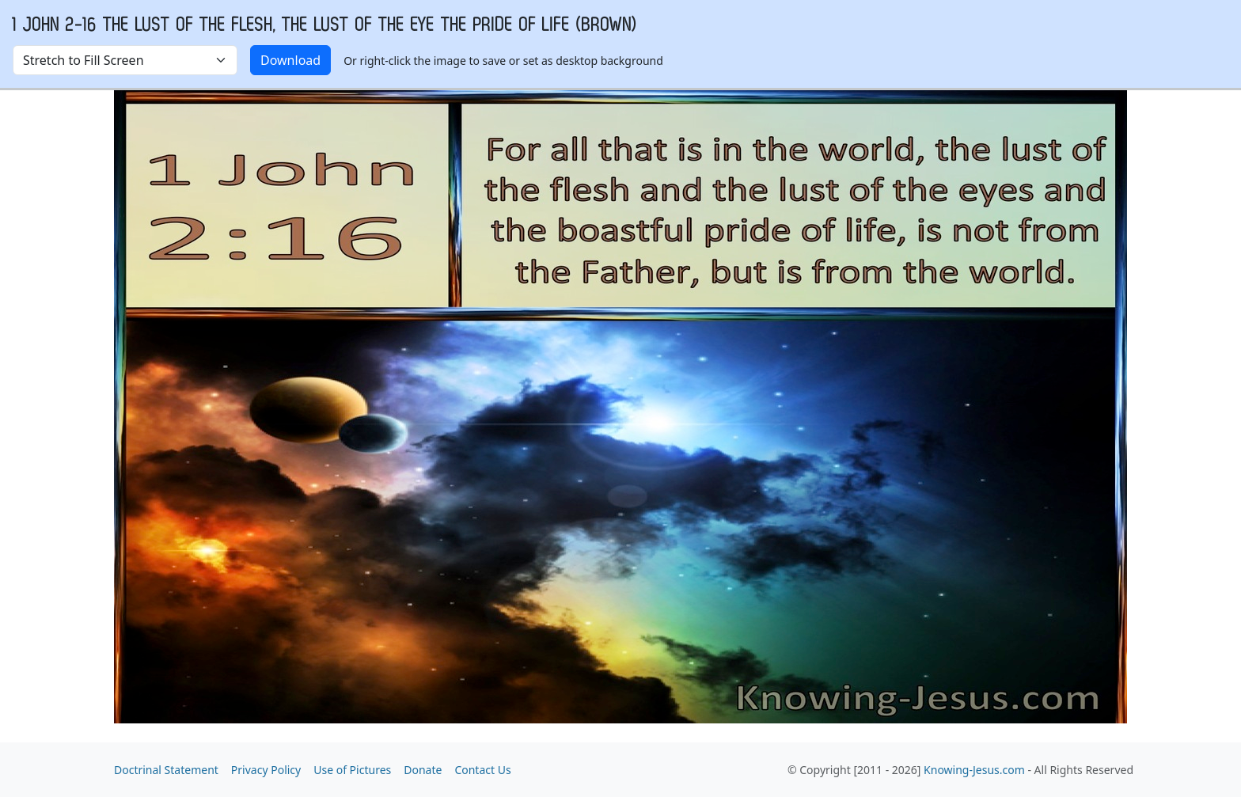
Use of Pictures (352, 769)
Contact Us (482, 769)
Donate (423, 769)
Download (290, 60)
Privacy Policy (266, 769)
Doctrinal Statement (166, 769)
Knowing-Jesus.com (974, 769)
